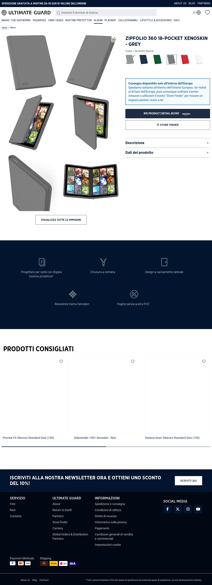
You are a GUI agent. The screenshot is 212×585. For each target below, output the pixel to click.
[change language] (197, 12)
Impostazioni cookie (108, 544)
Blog (192, 3)
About (56, 504)
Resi (12, 510)
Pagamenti (102, 528)
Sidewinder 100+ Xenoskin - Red (95, 437)
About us (180, 3)
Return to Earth (62, 510)
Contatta (15, 516)
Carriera (57, 528)
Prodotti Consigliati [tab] (38, 349)
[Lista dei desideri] (207, 12)
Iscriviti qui (188, 480)
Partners (204, 3)
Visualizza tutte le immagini (61, 219)
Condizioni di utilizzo (108, 510)
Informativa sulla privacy (111, 522)
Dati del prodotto (139, 152)
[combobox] (106, 12)
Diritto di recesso (106, 516)
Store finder (60, 522)
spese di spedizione (128, 580)
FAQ (12, 504)
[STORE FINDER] (167, 113)
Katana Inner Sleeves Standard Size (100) (172, 437)
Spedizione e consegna (110, 504)
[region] (106, 401)
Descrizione (134, 143)
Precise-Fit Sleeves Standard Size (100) (28, 437)
